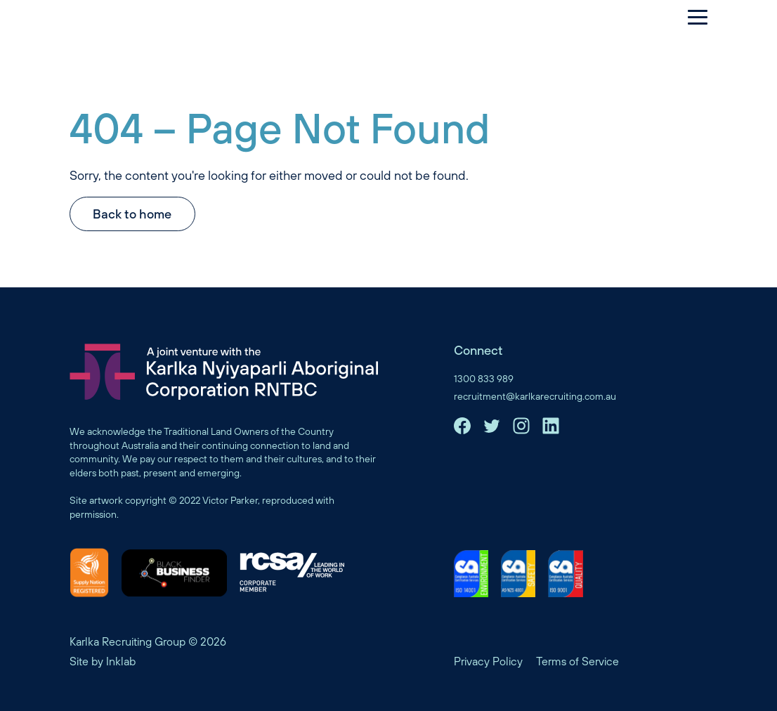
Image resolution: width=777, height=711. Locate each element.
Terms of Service (577, 661)
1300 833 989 (484, 378)
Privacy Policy (488, 661)
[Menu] (690, 17)
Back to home (132, 214)
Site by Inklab (103, 661)
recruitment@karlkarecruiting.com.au (535, 396)
